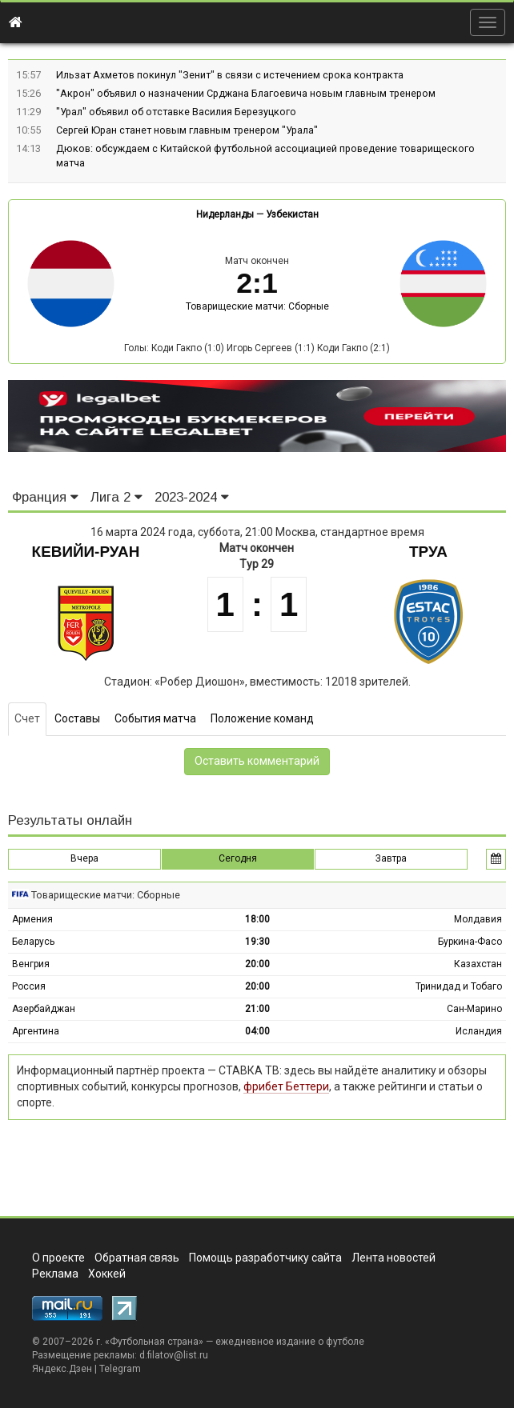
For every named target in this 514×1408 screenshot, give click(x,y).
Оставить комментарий (257, 760)
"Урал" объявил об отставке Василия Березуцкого (176, 112)
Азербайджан (43, 1008)
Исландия (479, 1031)
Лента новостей (393, 1257)
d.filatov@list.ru (173, 1355)
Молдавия (478, 919)
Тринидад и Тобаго (459, 986)
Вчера (84, 858)
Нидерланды (225, 214)
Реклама (55, 1273)
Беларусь (33, 941)
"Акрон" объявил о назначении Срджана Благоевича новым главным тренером (246, 93)
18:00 (257, 919)
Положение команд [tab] (262, 718)
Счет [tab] (27, 718)
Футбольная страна (154, 1341)
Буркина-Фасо (470, 941)
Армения (32, 919)
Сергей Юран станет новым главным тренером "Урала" (187, 130)
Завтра (391, 858)
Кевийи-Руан (86, 551)
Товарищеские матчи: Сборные (257, 306)
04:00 (257, 1031)
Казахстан (478, 964)
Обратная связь (136, 1257)
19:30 (257, 941)
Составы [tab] (77, 718)
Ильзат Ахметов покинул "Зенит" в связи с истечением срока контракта (230, 75)
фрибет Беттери (286, 1086)
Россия (29, 986)
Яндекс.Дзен (62, 1368)
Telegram (120, 1368)
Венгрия (31, 964)
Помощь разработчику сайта (265, 1257)
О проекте (58, 1257)
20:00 (257, 964)
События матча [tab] (155, 718)
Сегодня (238, 858)
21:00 (257, 1008)
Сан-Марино (474, 1008)
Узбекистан (292, 214)
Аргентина (35, 1031)
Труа (428, 551)
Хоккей (107, 1273)
